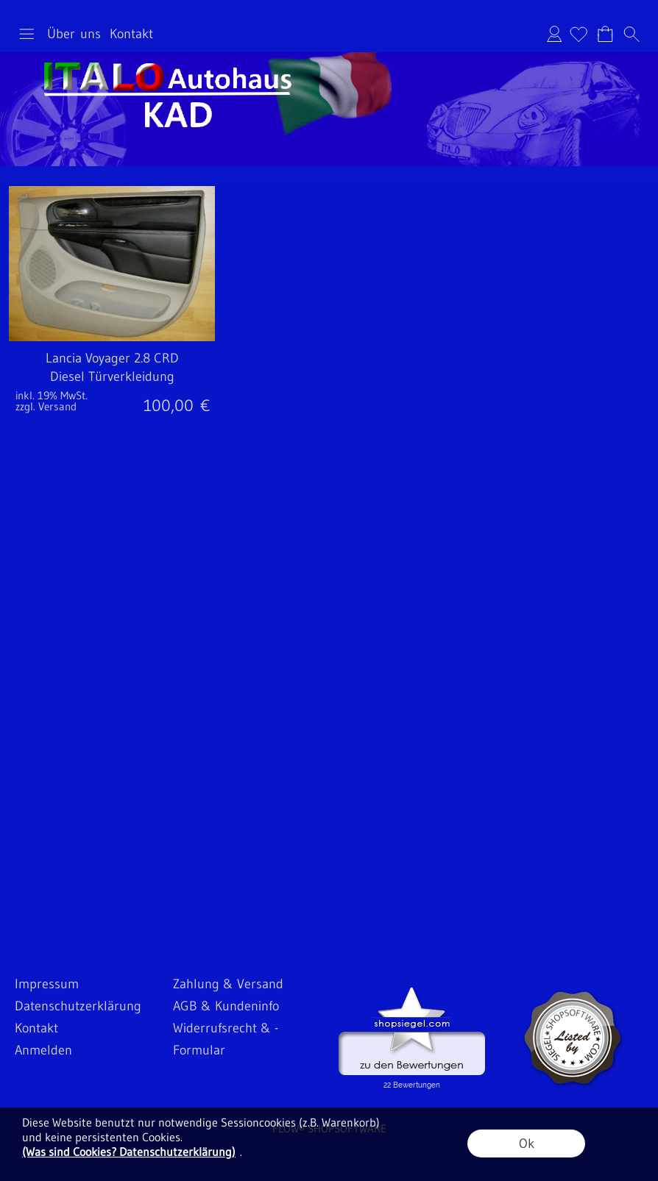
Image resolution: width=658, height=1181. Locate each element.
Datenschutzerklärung (78, 1006)
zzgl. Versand (46, 406)
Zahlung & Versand (228, 984)
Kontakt (131, 34)
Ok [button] (526, 1143)
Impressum (47, 984)
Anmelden (554, 34)
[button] (26, 33)
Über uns (74, 34)
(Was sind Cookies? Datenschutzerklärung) (129, 1151)
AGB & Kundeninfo (226, 1006)
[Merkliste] (578, 33)
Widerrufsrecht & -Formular (225, 1039)
